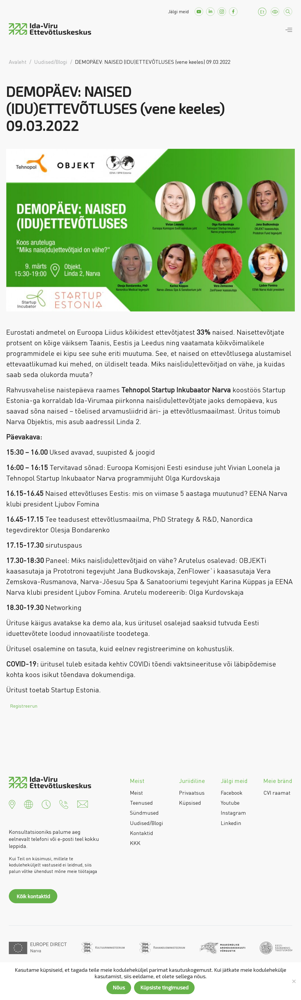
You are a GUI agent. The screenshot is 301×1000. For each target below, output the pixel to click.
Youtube (230, 802)
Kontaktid (141, 833)
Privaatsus (192, 792)
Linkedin (231, 823)
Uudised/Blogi (146, 823)
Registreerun (23, 706)
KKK (135, 843)
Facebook (232, 792)
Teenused (141, 802)
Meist (136, 792)
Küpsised (190, 802)
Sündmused (144, 812)
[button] (12, 803)
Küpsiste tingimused (164, 987)
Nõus (119, 987)
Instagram (233, 812)
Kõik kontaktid (33, 896)
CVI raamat (276, 792)
